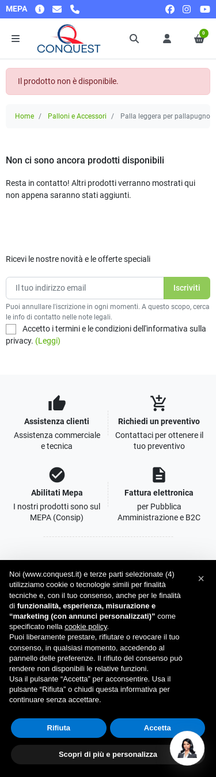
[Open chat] (187, 748)
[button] (135, 38)
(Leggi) (47, 340)
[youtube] (205, 9)
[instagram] (187, 9)
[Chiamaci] (74, 9)
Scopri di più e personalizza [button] (108, 754)
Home (24, 116)
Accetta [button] (157, 727)
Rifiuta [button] (58, 727)
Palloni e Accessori (77, 116)
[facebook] (170, 9)
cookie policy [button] (86, 626)
